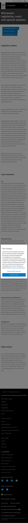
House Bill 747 (4, 85)
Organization (4, 405)
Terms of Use (4, 503)
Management (4, 408)
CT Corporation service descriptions (10, 512)
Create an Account (6, 460)
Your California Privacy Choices (9, 509)
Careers (3, 441)
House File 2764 (5, 153)
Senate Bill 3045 (5, 52)
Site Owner (4, 447)
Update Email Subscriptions (8, 469)
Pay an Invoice (5, 463)
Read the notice (8, 368)
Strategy (3, 402)
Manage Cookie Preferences (8, 506)
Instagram (7, 480)
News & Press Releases (7, 410)
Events (3, 413)
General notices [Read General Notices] (10, 34)
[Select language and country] (25, 1)
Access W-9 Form (5, 472)
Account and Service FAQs (8, 466)
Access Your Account (6, 457)
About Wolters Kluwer (6, 399)
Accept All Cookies (14, 274)
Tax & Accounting (5, 424)
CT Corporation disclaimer (8, 515)
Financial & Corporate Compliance (10, 430)
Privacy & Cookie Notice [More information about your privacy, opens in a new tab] (18, 268)
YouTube (16, 480)
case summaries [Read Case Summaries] (10, 31)
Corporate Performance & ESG (9, 427)
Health (3, 421)
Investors (3, 444)
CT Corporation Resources (11, 392)
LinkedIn (12, 480)
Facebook (2, 480)
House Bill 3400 (5, 121)
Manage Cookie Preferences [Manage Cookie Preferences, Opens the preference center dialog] (14, 271)
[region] (14, 261)
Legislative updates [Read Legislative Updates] (11, 28)
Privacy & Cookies (15, 503)
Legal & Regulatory (6, 433)
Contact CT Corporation (7, 454)
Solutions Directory (6, 418)
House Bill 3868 (5, 109)
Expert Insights (5, 438)
